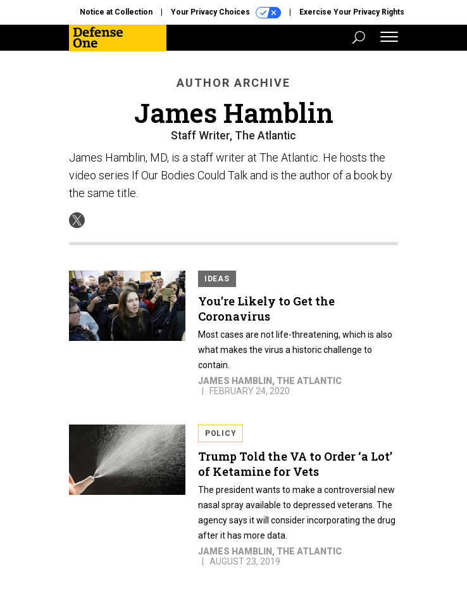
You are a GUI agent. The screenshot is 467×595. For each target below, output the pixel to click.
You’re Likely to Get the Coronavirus (266, 308)
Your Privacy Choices (226, 12)
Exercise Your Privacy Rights (351, 12)
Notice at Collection (116, 12)
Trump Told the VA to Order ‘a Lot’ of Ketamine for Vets (295, 464)
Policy (220, 433)
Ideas (217, 278)
